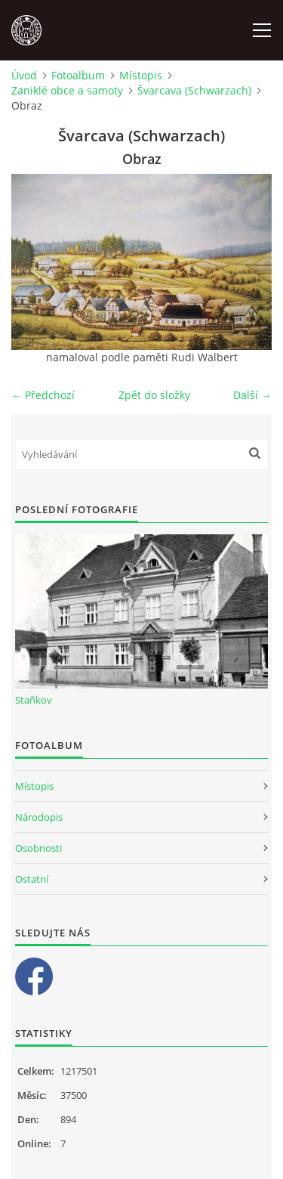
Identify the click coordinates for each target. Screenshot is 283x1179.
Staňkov (33, 700)
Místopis (140, 75)
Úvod (24, 75)
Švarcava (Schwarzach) (194, 90)
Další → (252, 395)
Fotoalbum (78, 75)
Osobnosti (38, 848)
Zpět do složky (154, 395)
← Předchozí (43, 395)
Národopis (39, 817)
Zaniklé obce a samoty (67, 90)
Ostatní (31, 879)
